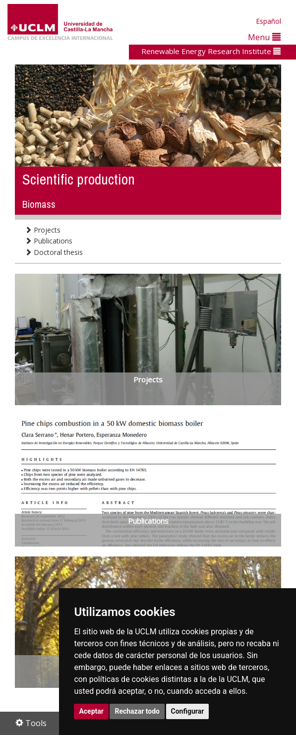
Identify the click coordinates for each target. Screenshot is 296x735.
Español (268, 21)
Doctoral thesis (54, 252)
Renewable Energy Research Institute (211, 51)
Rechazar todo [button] (137, 711)
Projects (42, 230)
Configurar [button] (187, 711)
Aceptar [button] (91, 711)
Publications (48, 240)
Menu (264, 37)
